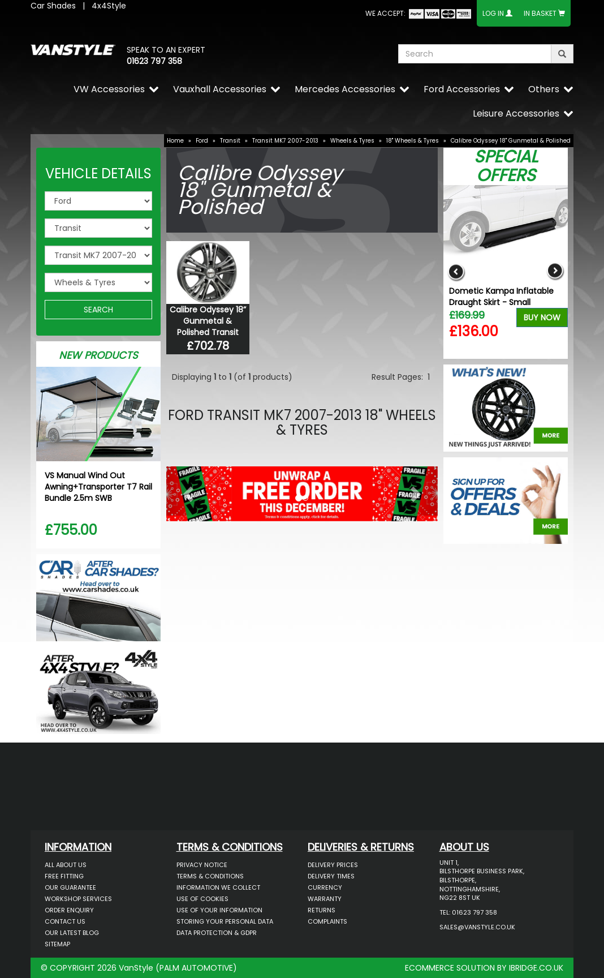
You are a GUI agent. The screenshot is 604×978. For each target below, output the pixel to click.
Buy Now (542, 317)
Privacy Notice (201, 864)
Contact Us (65, 921)
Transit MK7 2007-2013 (285, 140)
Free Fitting (64, 876)
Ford (202, 140)
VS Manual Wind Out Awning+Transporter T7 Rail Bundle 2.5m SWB (98, 487)
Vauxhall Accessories (219, 89)
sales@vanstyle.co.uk (477, 927)
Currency (325, 887)
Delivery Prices (333, 864)
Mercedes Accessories (345, 89)
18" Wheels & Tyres (412, 140)
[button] (186, 491)
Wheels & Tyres (352, 140)
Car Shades (53, 5)
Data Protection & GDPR (216, 932)
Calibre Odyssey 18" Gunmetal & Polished (511, 140)
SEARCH (98, 309)
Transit (230, 140)
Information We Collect (218, 887)
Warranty (325, 898)
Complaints (327, 921)
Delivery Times (331, 876)
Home (175, 140)
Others (543, 89)
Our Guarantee (70, 887)
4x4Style (109, 5)
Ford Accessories (462, 89)
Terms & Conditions (210, 876)
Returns (321, 910)
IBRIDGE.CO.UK (536, 967)
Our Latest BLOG (72, 932)
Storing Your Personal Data (224, 921)
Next (555, 272)
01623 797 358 (154, 61)
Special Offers (506, 166)
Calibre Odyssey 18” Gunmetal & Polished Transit (208, 321)
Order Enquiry (69, 910)
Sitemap (57, 944)
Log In (493, 13)
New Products (98, 355)
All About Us (66, 864)
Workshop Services (78, 898)
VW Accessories (109, 89)
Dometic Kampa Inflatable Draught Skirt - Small (501, 296)
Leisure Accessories (516, 113)
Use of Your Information (219, 910)
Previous (456, 272)
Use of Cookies (202, 898)
